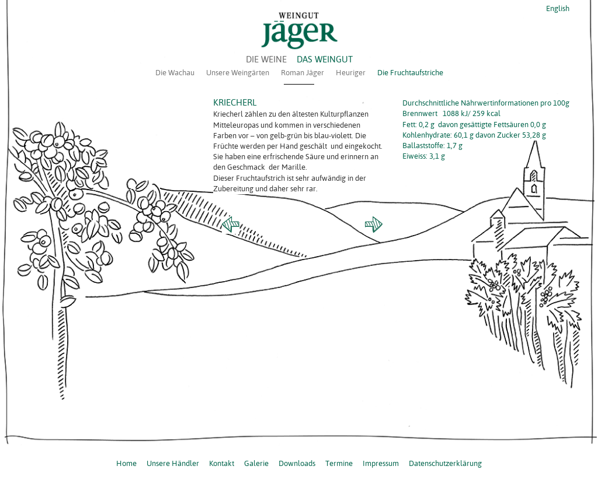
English (556, 8)
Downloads (297, 463)
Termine (339, 463)
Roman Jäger (302, 72)
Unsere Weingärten (237, 72)
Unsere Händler (173, 463)
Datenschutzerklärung (445, 463)
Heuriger (351, 72)
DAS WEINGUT (325, 59)
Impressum (381, 463)
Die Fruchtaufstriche (410, 72)
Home (126, 463)
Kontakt (221, 463)
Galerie (256, 463)
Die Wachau (174, 72)
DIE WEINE (266, 59)
